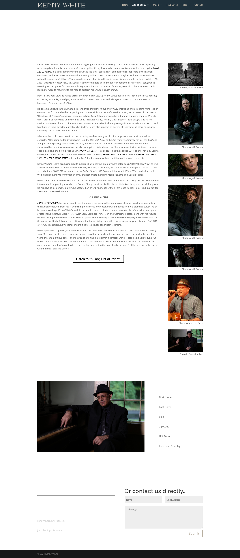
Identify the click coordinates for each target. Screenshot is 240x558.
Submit (194, 533)
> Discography (145, 45)
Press (184, 5)
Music (156, 5)
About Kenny (139, 5)
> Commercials (110, 45)
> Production (128, 45)
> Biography (93, 45)
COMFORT (55, 158)
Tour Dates (172, 5)
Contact (198, 5)
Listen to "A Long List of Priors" (98, 259)
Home (125, 5)
